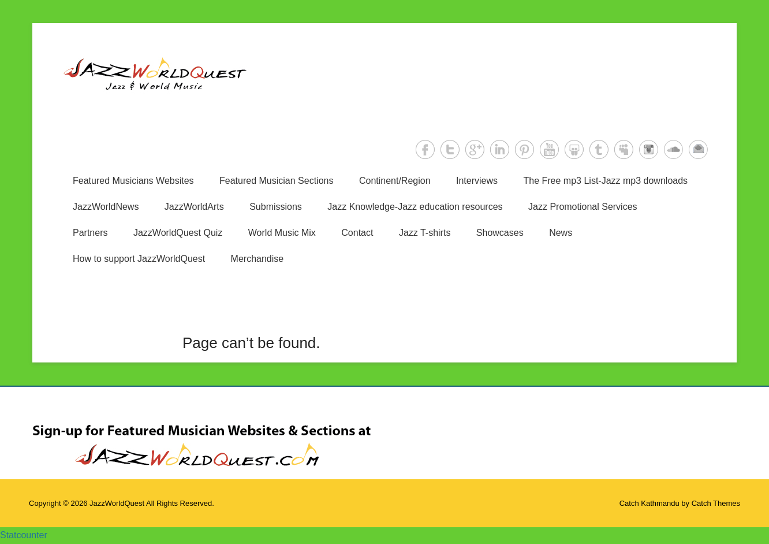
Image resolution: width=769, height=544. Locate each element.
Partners (90, 233)
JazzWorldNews (106, 207)
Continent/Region (395, 181)
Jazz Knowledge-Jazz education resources (414, 207)
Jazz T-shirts (425, 233)
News (560, 233)
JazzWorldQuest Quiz (177, 233)
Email (698, 149)
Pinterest (524, 149)
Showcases (500, 233)
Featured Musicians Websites (133, 181)
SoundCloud (673, 149)
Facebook (425, 149)
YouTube (549, 149)
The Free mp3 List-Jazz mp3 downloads (606, 181)
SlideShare (574, 149)
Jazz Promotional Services (582, 207)
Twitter (450, 149)
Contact (357, 233)
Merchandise (257, 259)
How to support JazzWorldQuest (139, 259)
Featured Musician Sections (276, 181)
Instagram (648, 149)
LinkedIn (499, 149)
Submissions (275, 207)
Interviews (477, 181)
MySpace (623, 149)
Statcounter (23, 535)
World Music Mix (282, 233)
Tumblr (599, 149)
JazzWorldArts (194, 207)
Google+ (474, 149)
